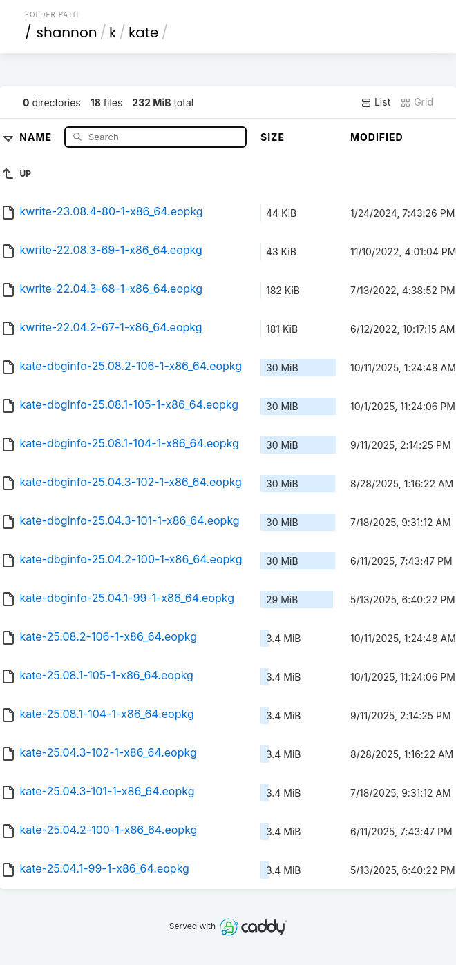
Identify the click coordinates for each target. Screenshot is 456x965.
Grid (416, 102)
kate (144, 32)
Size (272, 137)
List (375, 102)
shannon (67, 32)
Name (37, 136)
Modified (376, 137)
